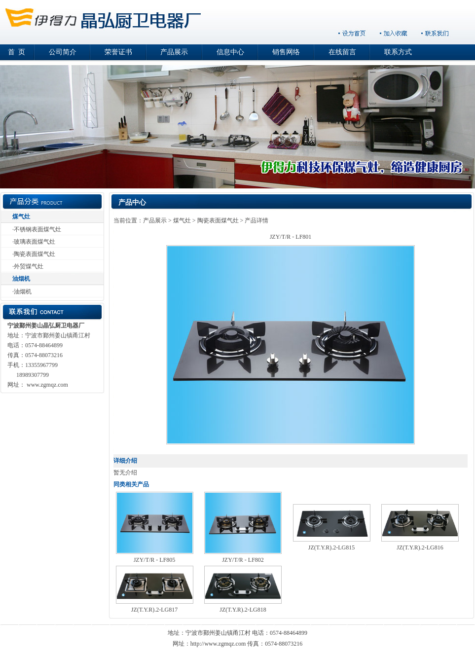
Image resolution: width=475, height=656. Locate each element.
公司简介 (62, 52)
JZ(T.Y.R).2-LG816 (420, 547)
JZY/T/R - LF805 (155, 559)
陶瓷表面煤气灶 (34, 254)
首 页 (16, 52)
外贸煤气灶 (28, 266)
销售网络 (286, 52)
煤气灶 (21, 216)
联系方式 (398, 52)
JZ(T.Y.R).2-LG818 (242, 609)
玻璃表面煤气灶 (34, 241)
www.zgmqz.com (47, 384)
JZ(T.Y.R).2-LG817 (154, 609)
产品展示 (174, 52)
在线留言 (342, 52)
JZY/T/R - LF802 (243, 559)
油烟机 (21, 278)
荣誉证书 (118, 52)
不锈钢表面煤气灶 (37, 229)
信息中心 (230, 52)
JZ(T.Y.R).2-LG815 (331, 547)
